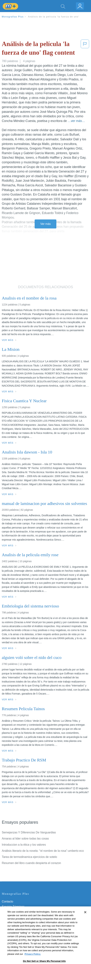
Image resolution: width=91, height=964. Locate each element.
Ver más (45, 223)
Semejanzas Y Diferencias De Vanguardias (29, 832)
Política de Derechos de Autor (20, 916)
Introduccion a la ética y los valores (24, 844)
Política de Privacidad (15, 911)
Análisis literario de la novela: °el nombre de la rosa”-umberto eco (43, 850)
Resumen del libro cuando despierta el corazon (31, 863)
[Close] (85, 923)
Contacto (7, 901)
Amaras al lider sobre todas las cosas (25, 838)
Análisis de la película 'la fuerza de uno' (53, 16)
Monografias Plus (13, 16)
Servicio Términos (13, 906)
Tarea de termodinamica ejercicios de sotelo (29, 856)
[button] (85, 49)
